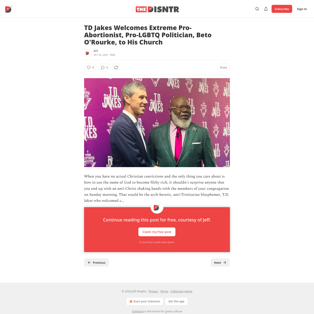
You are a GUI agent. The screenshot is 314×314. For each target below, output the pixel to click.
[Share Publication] (266, 9)
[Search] (257, 9)
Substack (138, 311)
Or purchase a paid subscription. (157, 242)
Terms (164, 291)
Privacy (153, 291)
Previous (96, 262)
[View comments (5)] (104, 68)
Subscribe (282, 9)
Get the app (176, 301)
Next (220, 262)
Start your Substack (144, 301)
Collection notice (181, 291)
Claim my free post (157, 231)
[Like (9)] (90, 68)
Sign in (302, 9)
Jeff (96, 50)
